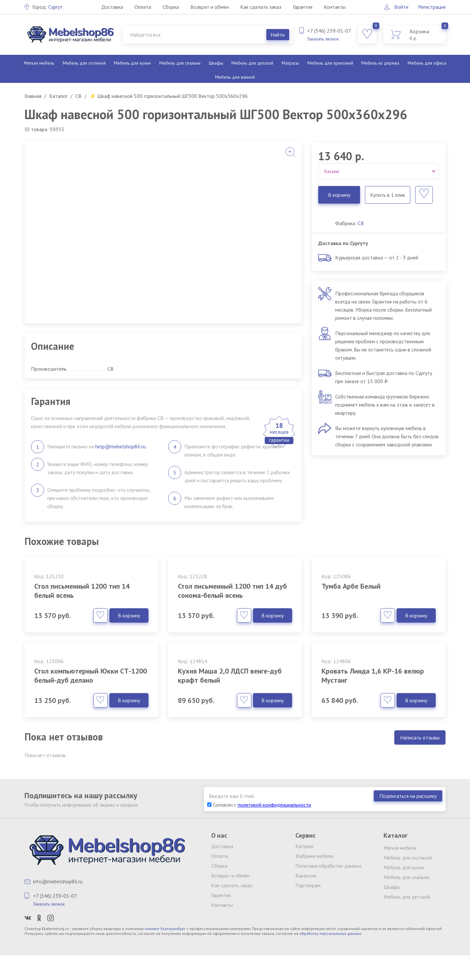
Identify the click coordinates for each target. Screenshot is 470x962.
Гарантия (302, 7)
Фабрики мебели (314, 856)
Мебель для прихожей (330, 63)
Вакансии (305, 875)
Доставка (112, 7)
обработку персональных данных (330, 933)
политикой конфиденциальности (274, 804)
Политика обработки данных (328, 865)
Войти (401, 7)
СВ (361, 223)
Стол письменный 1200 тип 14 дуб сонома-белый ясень (232, 591)
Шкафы (216, 63)
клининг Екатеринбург (165, 928)
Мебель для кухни (132, 63)
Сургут (47, 7)
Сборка (171, 7)
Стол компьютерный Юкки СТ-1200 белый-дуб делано (90, 675)
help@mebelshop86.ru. (121, 446)
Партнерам (308, 885)
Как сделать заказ (260, 7)
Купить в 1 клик (387, 195)
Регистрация (432, 7)
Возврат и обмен (209, 7)
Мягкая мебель (39, 63)
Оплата (142, 7)
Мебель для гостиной (84, 63)
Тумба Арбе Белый (351, 586)
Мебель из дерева (380, 63)
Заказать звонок (323, 39)
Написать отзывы (420, 737)
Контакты (335, 7)
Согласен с (259, 804)
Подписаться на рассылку (408, 796)
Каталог (304, 846)
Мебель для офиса (427, 63)
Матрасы (290, 63)
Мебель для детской (252, 63)
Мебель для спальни (179, 63)
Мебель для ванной (235, 77)
